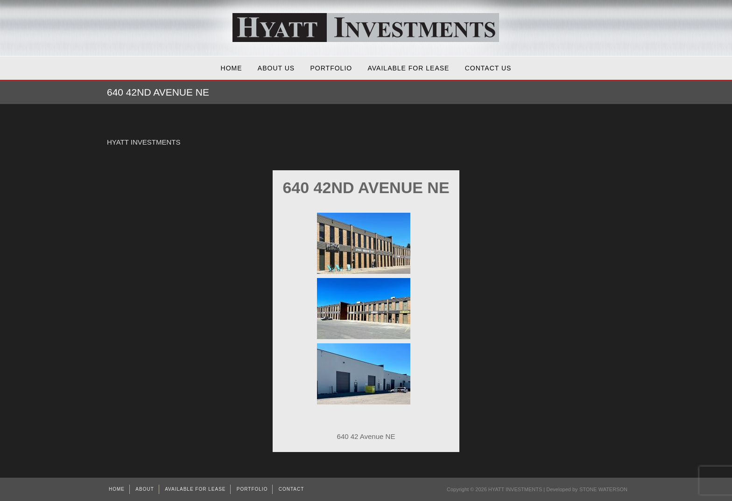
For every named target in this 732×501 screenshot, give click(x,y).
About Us (276, 68)
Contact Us (488, 68)
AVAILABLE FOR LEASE (409, 68)
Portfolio (331, 68)
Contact (291, 489)
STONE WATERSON (603, 489)
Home (231, 68)
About (144, 489)
